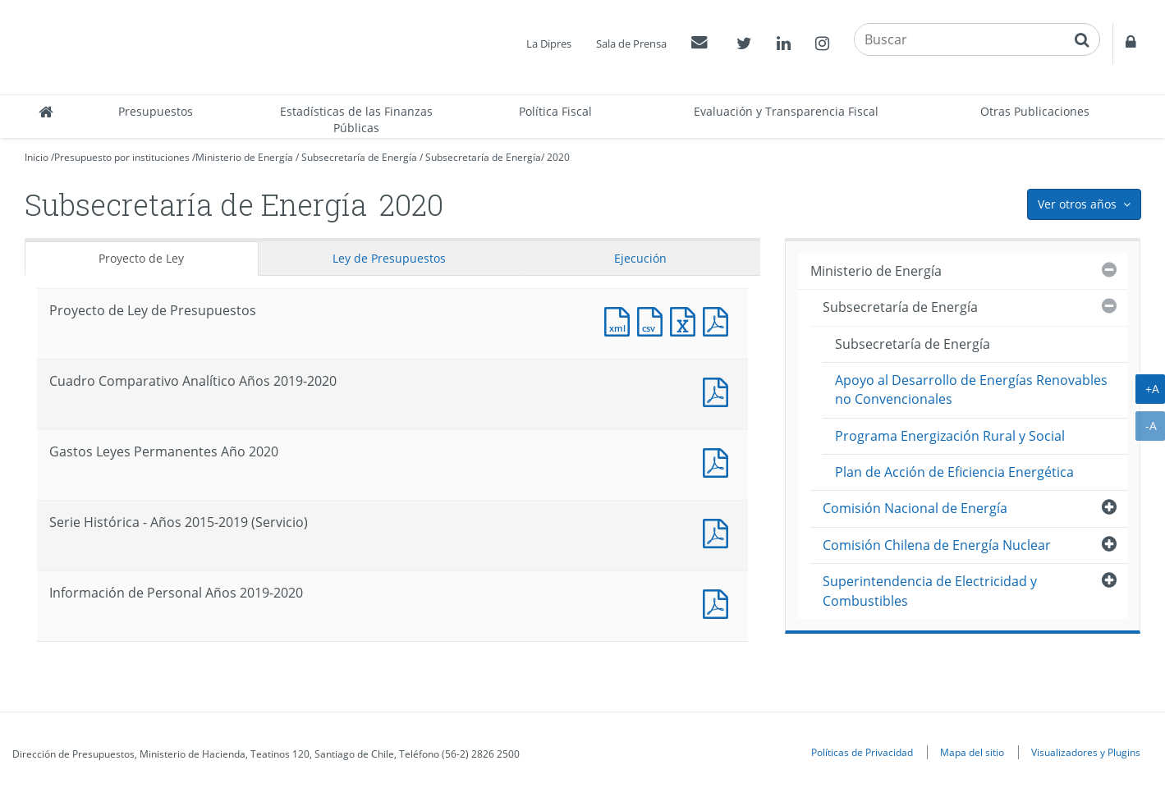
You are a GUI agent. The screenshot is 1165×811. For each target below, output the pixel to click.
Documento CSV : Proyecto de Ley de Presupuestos (653, 319)
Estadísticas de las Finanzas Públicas (356, 119)
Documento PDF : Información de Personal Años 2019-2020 (719, 602)
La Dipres (548, 43)
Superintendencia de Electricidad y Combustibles (930, 590)
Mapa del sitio (972, 751)
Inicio (36, 157)
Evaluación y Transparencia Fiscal (786, 111)
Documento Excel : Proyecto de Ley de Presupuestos (686, 319)
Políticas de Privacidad (862, 751)
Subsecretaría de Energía (359, 157)
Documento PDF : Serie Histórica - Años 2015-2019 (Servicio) (719, 531)
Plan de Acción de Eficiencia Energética (954, 472)
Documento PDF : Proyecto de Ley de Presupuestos (719, 319)
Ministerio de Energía (244, 157)
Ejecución (640, 258)
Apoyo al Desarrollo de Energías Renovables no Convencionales (971, 389)
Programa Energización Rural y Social (950, 436)
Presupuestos (155, 111)
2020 (558, 157)
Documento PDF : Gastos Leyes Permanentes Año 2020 (719, 460)
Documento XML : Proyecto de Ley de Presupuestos (620, 319)
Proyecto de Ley (141, 258)
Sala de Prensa (631, 43)
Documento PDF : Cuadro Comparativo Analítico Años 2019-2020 (719, 390)
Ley (389, 258)
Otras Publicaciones (1034, 111)
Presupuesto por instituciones (122, 157)
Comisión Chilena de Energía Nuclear (937, 545)
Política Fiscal (555, 111)
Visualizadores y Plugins (1085, 751)
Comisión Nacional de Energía (915, 508)
